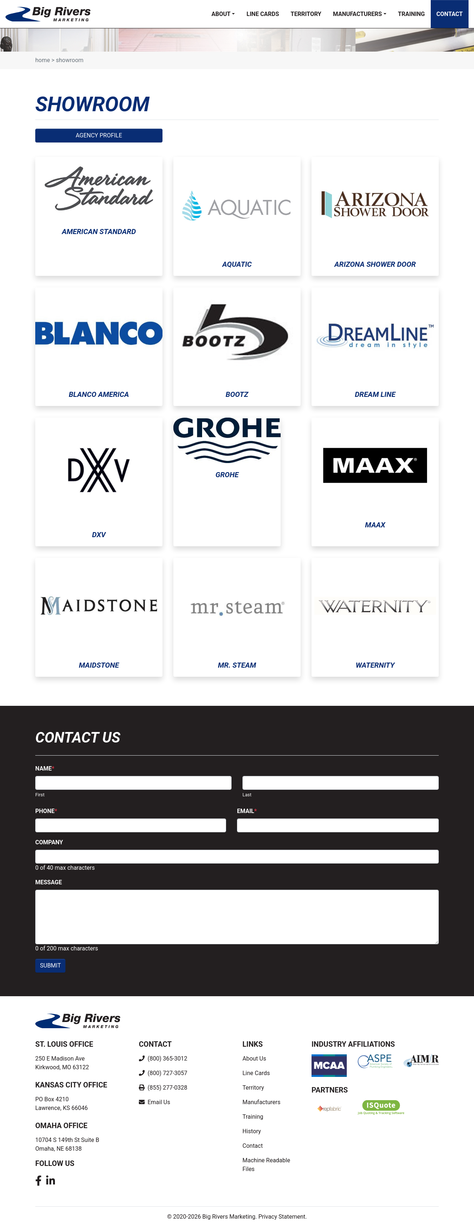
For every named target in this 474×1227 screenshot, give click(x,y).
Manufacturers (357, 14)
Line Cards (262, 14)
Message (48, 882)
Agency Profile (99, 135)
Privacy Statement (281, 1216)
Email (247, 811)
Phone (46, 811)
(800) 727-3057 (166, 1073)
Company (49, 842)
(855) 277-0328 (166, 1087)
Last (247, 794)
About (221, 14)
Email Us (158, 1102)
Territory (306, 14)
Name (44, 768)
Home (42, 60)
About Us (254, 1058)
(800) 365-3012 (166, 1058)
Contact (450, 14)
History (251, 1131)
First (39, 794)
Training (411, 14)
